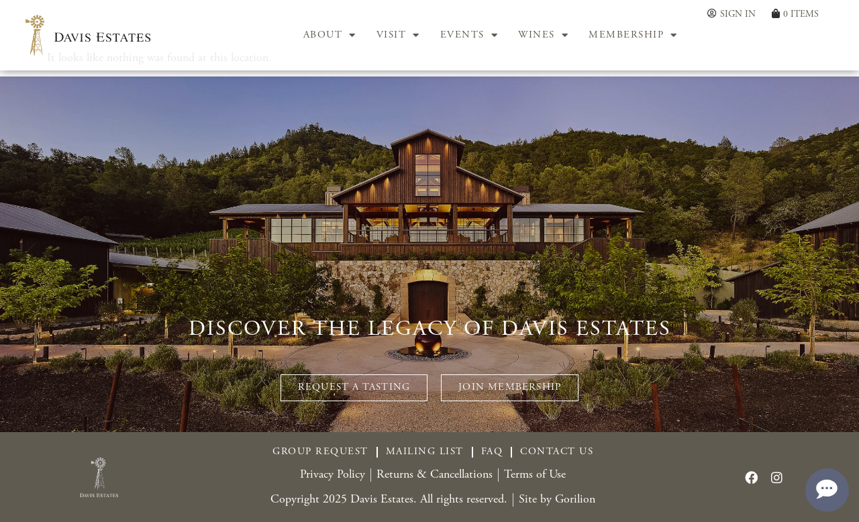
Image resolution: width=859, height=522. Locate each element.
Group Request (320, 452)
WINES (543, 35)
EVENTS (469, 35)
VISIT (398, 35)
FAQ (492, 452)
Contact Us (556, 452)
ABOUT (329, 35)
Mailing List (425, 452)
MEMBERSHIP (633, 35)
